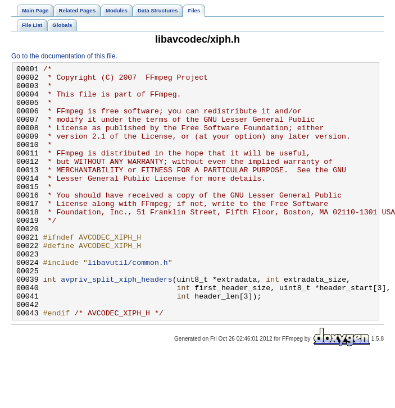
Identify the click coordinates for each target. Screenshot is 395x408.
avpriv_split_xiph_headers (116, 323)
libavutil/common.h (128, 302)
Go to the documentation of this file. (64, 56)
